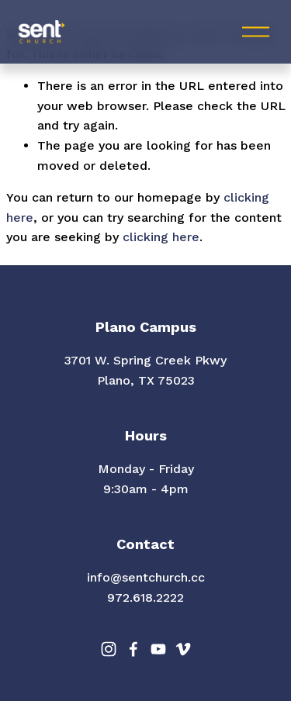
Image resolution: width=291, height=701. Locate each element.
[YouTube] (158, 649)
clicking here (161, 237)
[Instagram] (108, 649)
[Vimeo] (183, 649)
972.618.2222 (145, 597)
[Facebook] (133, 649)
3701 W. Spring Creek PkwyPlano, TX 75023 (145, 370)
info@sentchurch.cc (146, 577)
